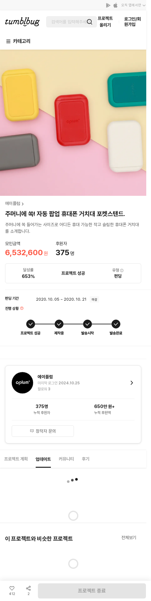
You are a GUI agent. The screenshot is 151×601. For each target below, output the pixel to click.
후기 (85, 458)
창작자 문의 (43, 431)
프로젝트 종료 (92, 591)
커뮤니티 (66, 458)
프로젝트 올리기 (105, 21)
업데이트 (43, 459)
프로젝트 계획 (16, 458)
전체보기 (128, 537)
